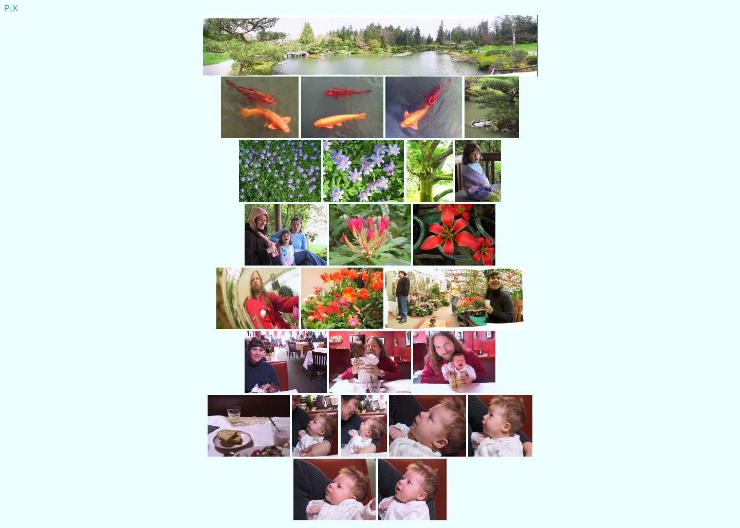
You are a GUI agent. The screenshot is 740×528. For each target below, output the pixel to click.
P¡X (11, 8)
